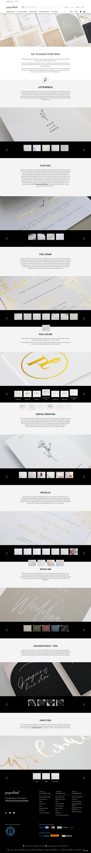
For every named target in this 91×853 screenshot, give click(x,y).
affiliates (57, 813)
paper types (58, 808)
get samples (55, 12)
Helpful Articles (43, 808)
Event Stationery (9, 1)
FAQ (56, 801)
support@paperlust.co (52, 846)
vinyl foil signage (36, 727)
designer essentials (77, 797)
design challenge (76, 801)
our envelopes (59, 806)
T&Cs (40, 801)
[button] (80, 7)
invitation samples (44, 812)
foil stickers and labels (42, 184)
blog (40, 806)
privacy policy (43, 799)
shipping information (45, 797)
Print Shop (16, 1)
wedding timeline (60, 799)
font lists (74, 799)
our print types (59, 803)
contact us (42, 803)
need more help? (76, 811)
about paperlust (59, 797)
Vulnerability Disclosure (62, 815)
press (56, 810)
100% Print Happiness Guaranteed (16, 800)
